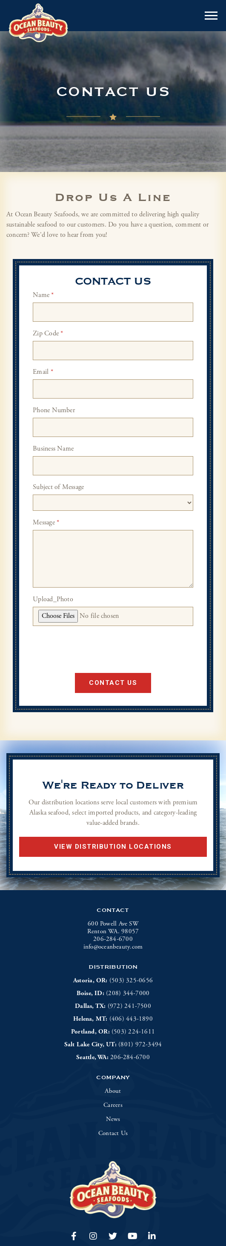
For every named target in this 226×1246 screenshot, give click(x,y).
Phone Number (54, 410)
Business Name (53, 448)
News (113, 1119)
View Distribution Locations (113, 846)
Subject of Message (58, 487)
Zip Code (48, 333)
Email (43, 371)
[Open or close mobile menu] (211, 16)
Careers (113, 1105)
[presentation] (91, 649)
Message (46, 522)
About (113, 1091)
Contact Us (113, 683)
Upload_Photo (53, 599)
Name (43, 295)
